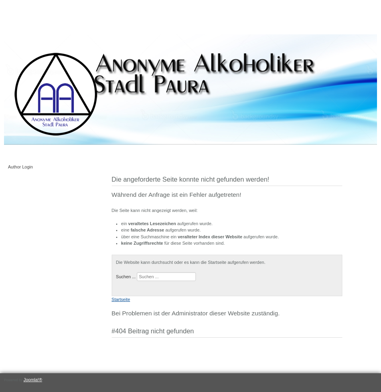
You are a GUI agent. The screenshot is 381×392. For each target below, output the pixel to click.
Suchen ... (126, 276)
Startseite (121, 299)
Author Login (20, 166)
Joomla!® (33, 379)
